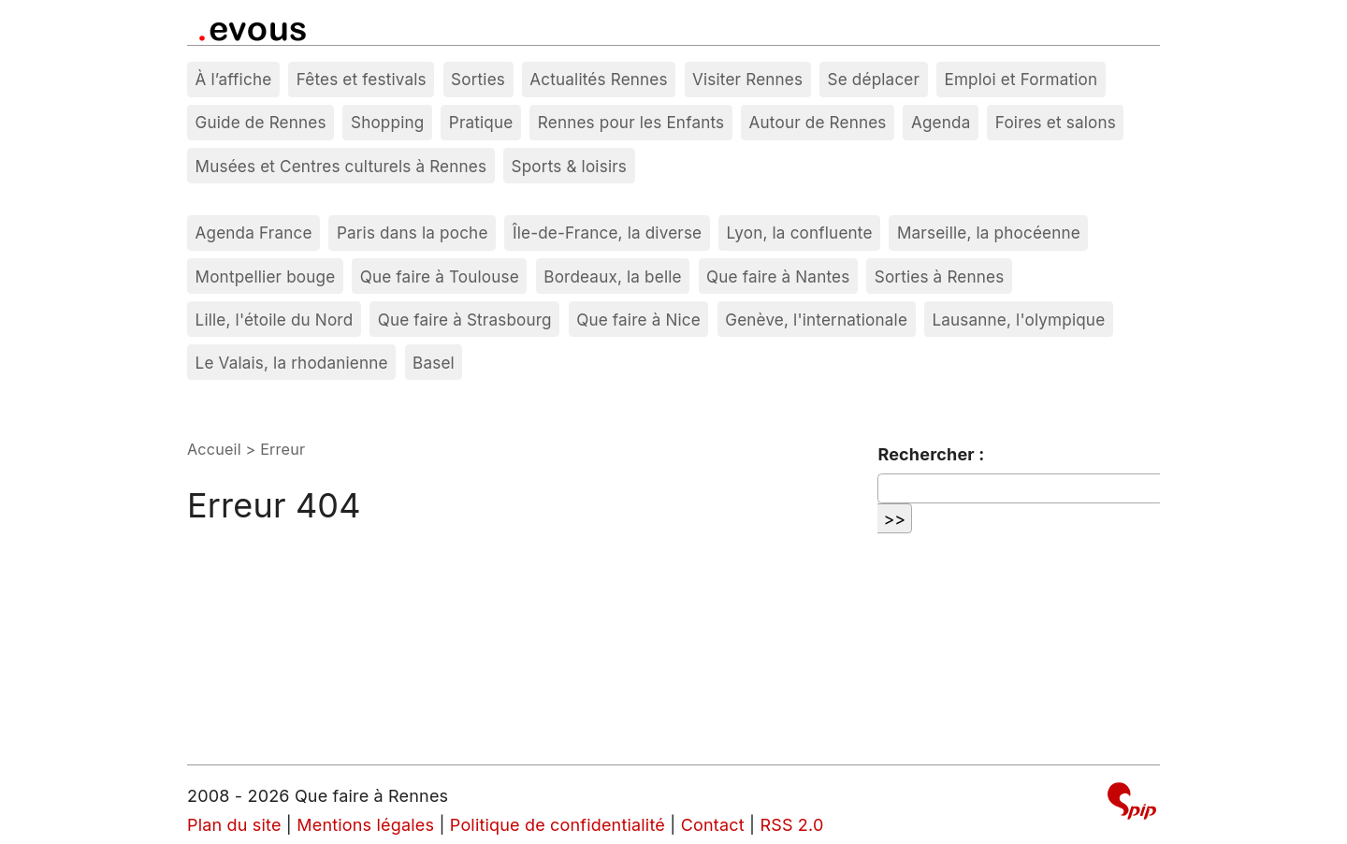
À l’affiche (234, 79)
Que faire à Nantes (777, 276)
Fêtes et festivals (362, 79)
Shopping (387, 122)
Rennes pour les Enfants (631, 122)
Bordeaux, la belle (612, 276)
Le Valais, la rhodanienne (292, 362)
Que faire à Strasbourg (465, 319)
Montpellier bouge (266, 276)
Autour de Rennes (818, 122)
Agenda (941, 122)
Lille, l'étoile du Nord (275, 319)
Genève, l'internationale (816, 319)
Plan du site (234, 825)
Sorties (478, 79)
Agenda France (254, 232)
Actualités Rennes (598, 79)
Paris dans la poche (412, 232)
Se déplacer (874, 79)
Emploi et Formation (1020, 79)
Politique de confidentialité (557, 825)
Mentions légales (365, 825)
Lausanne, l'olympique (1018, 319)
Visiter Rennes (747, 79)
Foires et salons (1055, 122)
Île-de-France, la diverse (607, 232)
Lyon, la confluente (800, 232)
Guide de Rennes (261, 122)
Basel (434, 362)
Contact (713, 825)
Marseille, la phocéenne (988, 232)
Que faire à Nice (638, 319)
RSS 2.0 (791, 825)
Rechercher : (930, 454)
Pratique (481, 122)
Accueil (214, 449)
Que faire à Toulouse (439, 276)
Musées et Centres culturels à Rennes (341, 166)
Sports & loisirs (570, 166)
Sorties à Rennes (940, 276)
